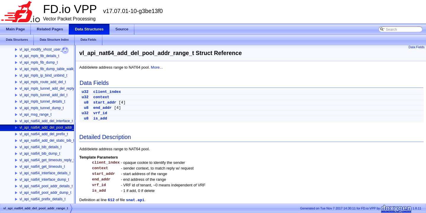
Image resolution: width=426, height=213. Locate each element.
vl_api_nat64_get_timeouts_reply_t (47, 160)
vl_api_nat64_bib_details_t (41, 147)
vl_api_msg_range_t (35, 114)
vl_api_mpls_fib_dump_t (39, 62)
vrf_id (100, 113)
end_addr (102, 108)
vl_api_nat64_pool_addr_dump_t (45, 193)
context (101, 97)
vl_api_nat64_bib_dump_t (40, 153)
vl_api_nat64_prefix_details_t (42, 199)
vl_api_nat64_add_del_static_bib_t (47, 140)
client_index (107, 92)
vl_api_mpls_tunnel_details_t (42, 101)
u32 (85, 92)
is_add (100, 118)
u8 (86, 102)
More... (157, 67)
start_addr (104, 102)
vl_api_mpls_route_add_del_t (43, 82)
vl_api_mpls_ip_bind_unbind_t (43, 75)
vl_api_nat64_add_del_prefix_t (44, 134)
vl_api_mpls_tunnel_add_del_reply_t (48, 88)
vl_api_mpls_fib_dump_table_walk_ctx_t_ (52, 69)
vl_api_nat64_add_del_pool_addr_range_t (53, 127)
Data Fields (417, 47)
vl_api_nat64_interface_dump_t (44, 180)
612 (111, 200)
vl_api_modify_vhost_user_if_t (43, 49)
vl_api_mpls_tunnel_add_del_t (43, 95)
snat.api (135, 200)
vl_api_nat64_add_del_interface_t (46, 121)
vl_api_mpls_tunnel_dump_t (42, 108)
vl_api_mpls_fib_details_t (39, 56)
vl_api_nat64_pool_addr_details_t (46, 186)
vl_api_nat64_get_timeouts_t (42, 166)
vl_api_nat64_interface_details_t (45, 173)
